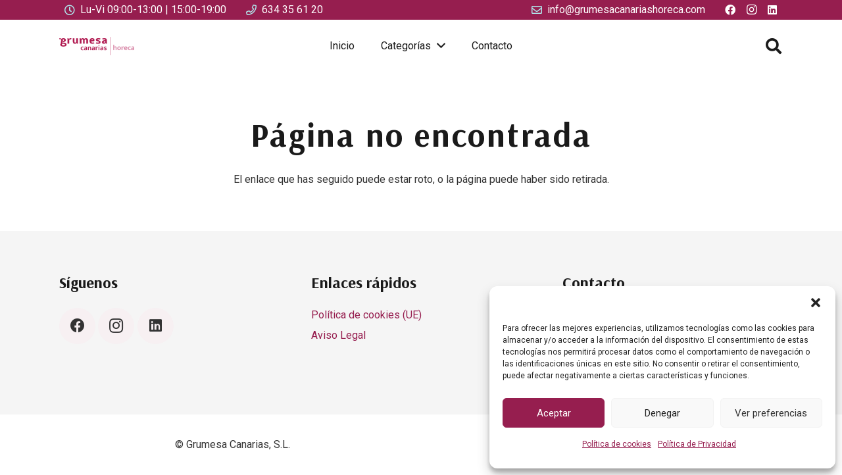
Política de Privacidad (697, 444)
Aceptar (554, 413)
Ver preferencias (771, 413)
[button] (815, 302)
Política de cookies (616, 444)
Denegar (662, 413)
